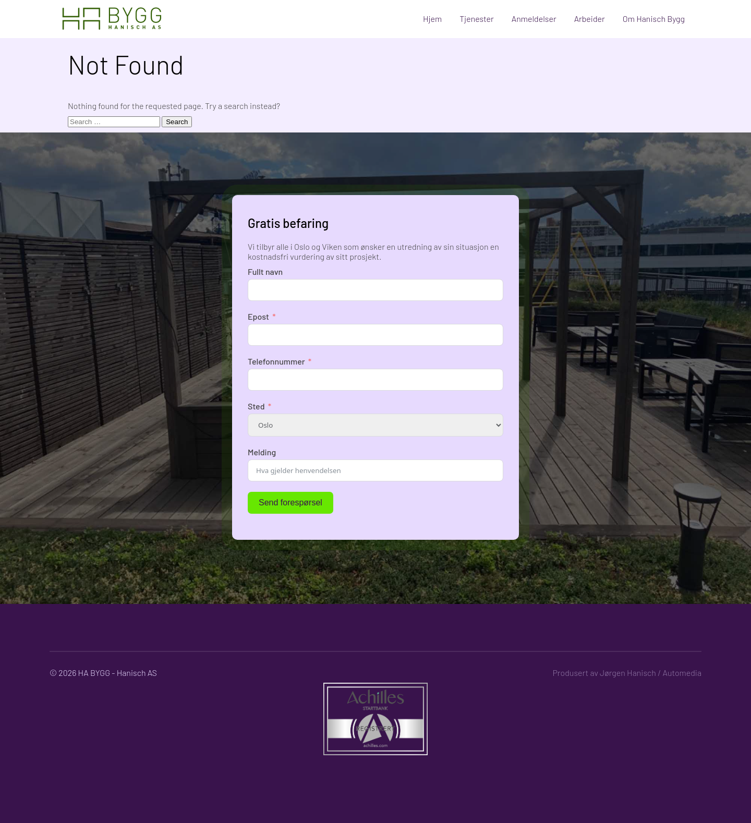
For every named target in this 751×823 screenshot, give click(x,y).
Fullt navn (265, 271)
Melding (262, 452)
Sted (256, 406)
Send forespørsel (290, 502)
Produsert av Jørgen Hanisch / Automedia (626, 672)
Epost (258, 316)
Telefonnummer (276, 361)
